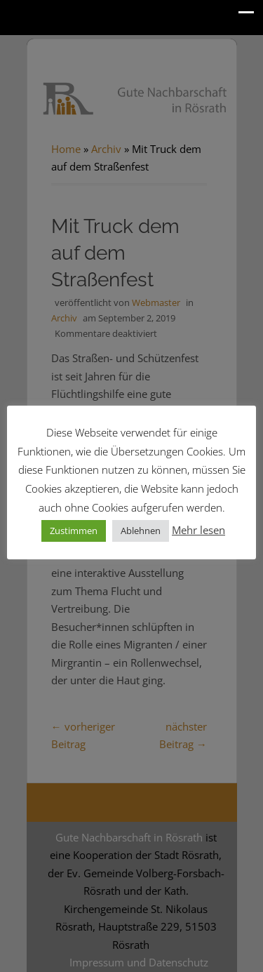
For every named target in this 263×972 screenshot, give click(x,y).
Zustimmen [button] (73, 530)
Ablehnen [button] (141, 530)
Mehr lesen (198, 530)
